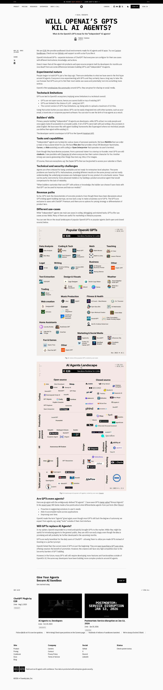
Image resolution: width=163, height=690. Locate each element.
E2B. (45, 50)
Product (16, 649)
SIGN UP (135, 6)
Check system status (124, 649)
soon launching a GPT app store (110, 546)
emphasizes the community (59, 88)
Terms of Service (54, 657)
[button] (128, 6)
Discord (85, 654)
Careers (51, 649)
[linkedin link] (119, 6)
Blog (15, 660)
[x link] (122, 6)
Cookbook (17, 654)
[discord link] (117, 6)
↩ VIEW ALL (145, 590)
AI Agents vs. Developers (50, 620)
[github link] (114, 6)
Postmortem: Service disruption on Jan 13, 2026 (105, 622)
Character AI (66, 154)
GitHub (61, 53)
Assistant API (88, 133)
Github (84, 649)
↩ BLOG (77, 15)
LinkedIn (85, 657)
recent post (46, 505)
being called (105, 502)
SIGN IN (145, 6)
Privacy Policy (53, 654)
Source (101, 493)
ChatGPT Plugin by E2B (23, 600)
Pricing (16, 651)
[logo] (81, 6)
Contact (51, 651)
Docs (15, 657)
